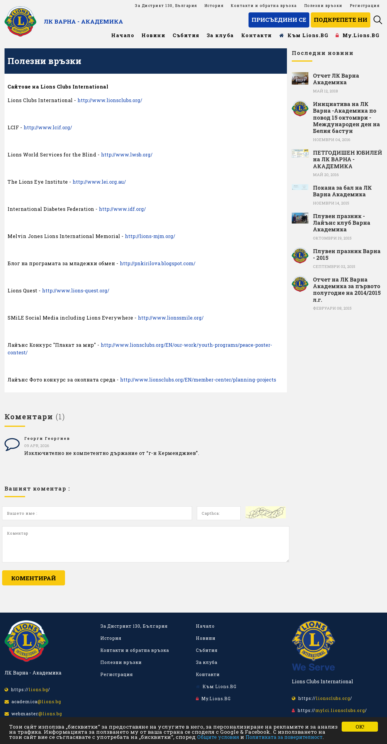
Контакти (256, 35)
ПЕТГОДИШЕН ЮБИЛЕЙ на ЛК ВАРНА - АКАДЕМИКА (347, 159)
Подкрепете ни (340, 19)
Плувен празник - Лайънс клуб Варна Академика (341, 223)
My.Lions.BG (357, 35)
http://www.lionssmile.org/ (170, 317)
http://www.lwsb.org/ (126, 154)
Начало (122, 35)
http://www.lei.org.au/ (99, 182)
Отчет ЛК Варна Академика (336, 79)
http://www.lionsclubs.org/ (109, 100)
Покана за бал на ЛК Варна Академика (342, 191)
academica (33, 701)
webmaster (33, 714)
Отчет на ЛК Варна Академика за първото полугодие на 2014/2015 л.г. (347, 289)
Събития (186, 35)
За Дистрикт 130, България (166, 5)
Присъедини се (279, 19)
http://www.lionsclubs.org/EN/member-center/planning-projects (198, 379)
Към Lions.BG (304, 35)
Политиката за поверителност (284, 737)
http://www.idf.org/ (122, 209)
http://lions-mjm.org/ (150, 236)
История (214, 5)
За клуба (220, 35)
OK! (360, 726)
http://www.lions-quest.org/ (75, 290)
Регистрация (365, 5)
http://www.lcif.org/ (48, 127)
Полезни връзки (323, 5)
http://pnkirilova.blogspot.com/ (157, 263)
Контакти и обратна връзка (264, 5)
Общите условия (218, 737)
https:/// (27, 689)
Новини (153, 35)
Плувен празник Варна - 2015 (347, 254)
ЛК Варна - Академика (83, 21)
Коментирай (33, 578)
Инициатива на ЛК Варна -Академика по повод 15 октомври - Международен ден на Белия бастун (346, 117)
